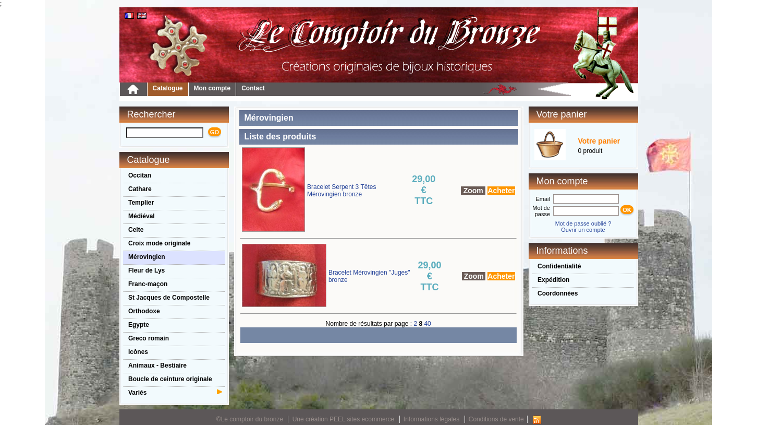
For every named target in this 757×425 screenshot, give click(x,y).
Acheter (501, 190)
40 (427, 323)
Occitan (139, 175)
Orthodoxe (144, 311)
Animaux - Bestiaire (157, 365)
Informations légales (431, 419)
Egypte (138, 324)
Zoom (473, 190)
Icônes (138, 352)
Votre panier (599, 141)
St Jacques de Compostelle (169, 297)
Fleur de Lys (146, 270)
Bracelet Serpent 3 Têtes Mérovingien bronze (341, 190)
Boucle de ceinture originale (170, 379)
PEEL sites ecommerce (361, 419)
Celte (135, 229)
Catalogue (168, 88)
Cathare (140, 189)
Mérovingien (146, 257)
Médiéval (141, 216)
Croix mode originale (159, 243)
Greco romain (148, 338)
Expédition (553, 280)
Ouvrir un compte (583, 230)
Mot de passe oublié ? (583, 223)
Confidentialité (559, 266)
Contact (253, 88)
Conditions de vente (496, 419)
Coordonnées (558, 293)
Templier (141, 202)
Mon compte (212, 88)
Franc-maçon (147, 284)
